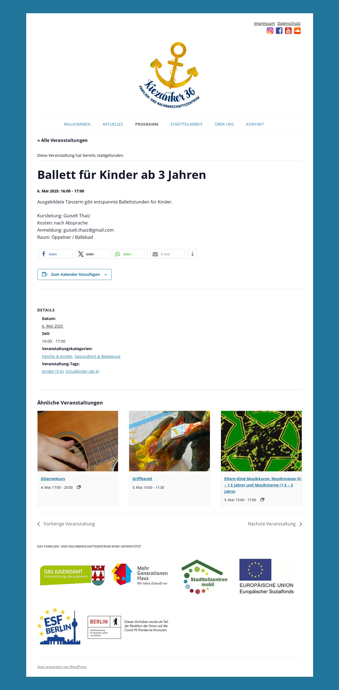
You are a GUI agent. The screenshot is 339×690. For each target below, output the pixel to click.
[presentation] (78, 441)
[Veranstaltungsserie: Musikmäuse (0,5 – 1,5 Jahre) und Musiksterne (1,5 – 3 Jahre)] (262, 499)
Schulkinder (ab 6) (82, 371)
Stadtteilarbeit (186, 124)
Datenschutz (289, 23)
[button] (56, 254)
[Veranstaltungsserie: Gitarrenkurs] (79, 487)
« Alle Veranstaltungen (62, 140)
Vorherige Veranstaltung (68, 524)
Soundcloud (297, 30)
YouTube (288, 30)
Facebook (279, 30)
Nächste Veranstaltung (272, 524)
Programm (146, 124)
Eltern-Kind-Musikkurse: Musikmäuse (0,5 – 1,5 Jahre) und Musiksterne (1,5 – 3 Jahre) (264, 485)
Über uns (224, 124)
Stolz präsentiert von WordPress (62, 666)
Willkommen (77, 124)
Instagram (270, 30)
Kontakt (255, 124)
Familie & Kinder (57, 356)
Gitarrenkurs (53, 478)
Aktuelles (113, 124)
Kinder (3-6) (52, 371)
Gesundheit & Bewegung (98, 356)
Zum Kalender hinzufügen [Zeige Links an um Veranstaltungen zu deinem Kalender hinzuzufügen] (75, 274)
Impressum (264, 23)
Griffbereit (142, 478)
